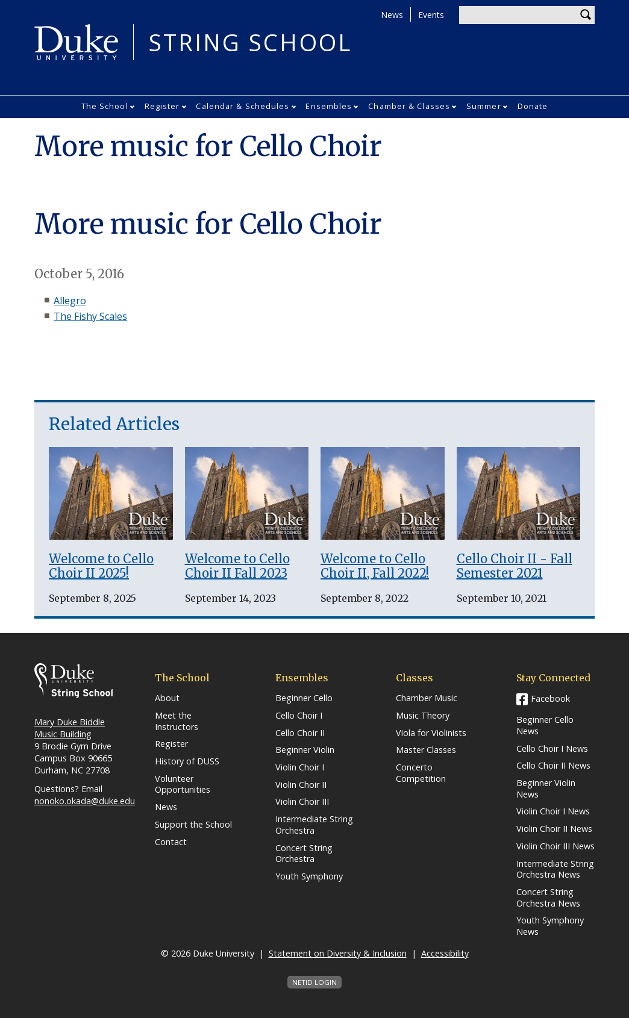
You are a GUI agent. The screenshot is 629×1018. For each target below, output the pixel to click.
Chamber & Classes (409, 106)
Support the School (193, 824)
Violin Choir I (299, 767)
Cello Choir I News (552, 748)
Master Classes (426, 750)
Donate (533, 106)
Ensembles (328, 106)
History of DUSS (187, 761)
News (392, 14)
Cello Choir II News (553, 765)
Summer (483, 106)
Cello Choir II (300, 733)
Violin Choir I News (553, 811)
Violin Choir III (302, 801)
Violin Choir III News (555, 846)
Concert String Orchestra (304, 854)
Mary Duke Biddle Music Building (69, 728)
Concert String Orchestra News (548, 898)
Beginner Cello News (545, 725)
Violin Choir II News (554, 828)
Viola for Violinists (431, 733)
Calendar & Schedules (242, 106)
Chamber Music (426, 698)
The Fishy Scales (90, 316)
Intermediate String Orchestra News (555, 869)
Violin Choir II (301, 784)
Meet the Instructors (176, 721)
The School (104, 106)
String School (250, 42)
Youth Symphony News (550, 926)
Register (162, 106)
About (167, 698)
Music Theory (422, 715)
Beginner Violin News (545, 789)
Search (586, 15)
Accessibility (445, 953)
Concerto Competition (421, 773)
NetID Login (314, 982)
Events (431, 14)
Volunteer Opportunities (182, 784)
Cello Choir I (298, 715)
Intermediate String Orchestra (314, 825)
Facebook (550, 698)
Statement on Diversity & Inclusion (338, 953)
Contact (171, 842)
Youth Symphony (309, 876)
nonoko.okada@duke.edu (84, 801)
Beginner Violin (304, 750)
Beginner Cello (304, 698)
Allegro (70, 300)
